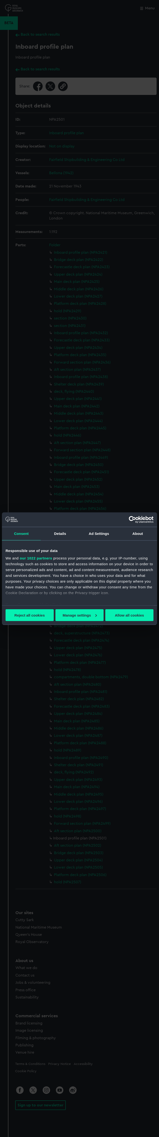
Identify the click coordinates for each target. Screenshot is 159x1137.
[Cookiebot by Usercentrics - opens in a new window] (132, 519)
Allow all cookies (129, 615)
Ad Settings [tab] (99, 533)
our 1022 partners (36, 558)
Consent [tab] (21, 533)
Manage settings (80, 615)
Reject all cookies (29, 615)
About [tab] (137, 533)
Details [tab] (60, 533)
